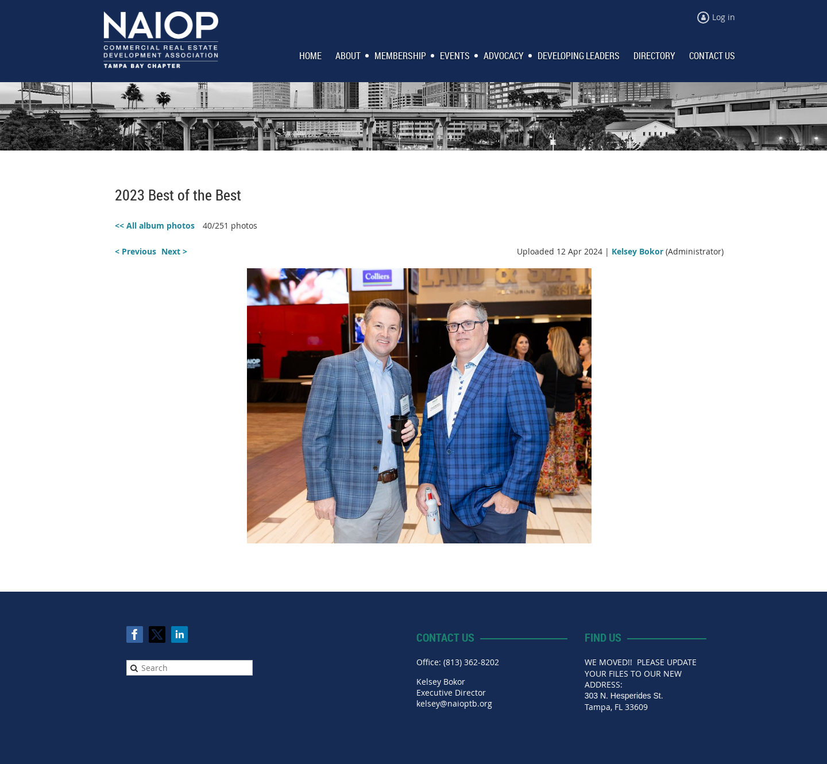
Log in (723, 16)
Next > (174, 251)
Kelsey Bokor (637, 251)
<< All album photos (155, 225)
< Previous (135, 251)
